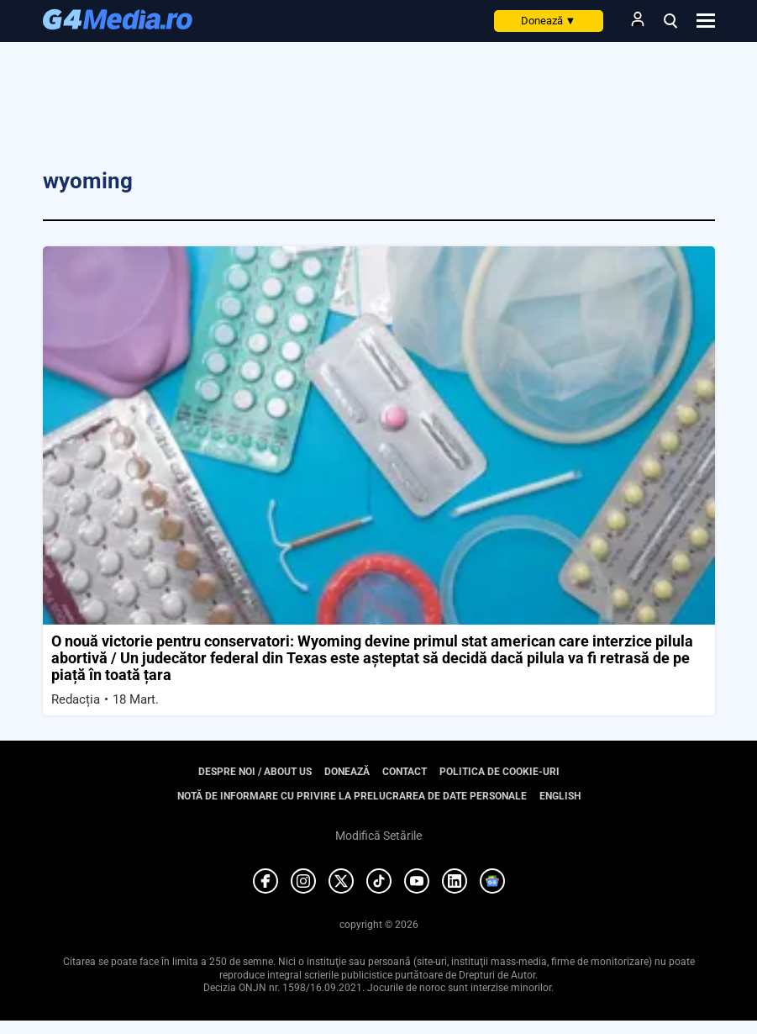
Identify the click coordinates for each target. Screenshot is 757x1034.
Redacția (75, 699)
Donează (548, 20)
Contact (404, 772)
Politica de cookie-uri (499, 772)
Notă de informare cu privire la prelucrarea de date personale (352, 796)
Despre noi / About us (255, 772)
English (560, 796)
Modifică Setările (378, 835)
